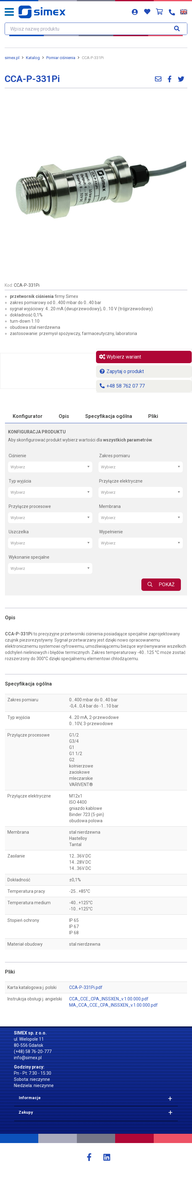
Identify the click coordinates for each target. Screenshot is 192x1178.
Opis (64, 416)
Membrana (110, 506)
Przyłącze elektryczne (121, 481)
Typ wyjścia (20, 481)
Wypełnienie (111, 532)
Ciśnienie (17, 456)
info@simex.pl (28, 1057)
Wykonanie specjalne (29, 557)
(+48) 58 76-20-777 (33, 1051)
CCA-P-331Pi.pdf (85, 987)
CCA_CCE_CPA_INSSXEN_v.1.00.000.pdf (108, 998)
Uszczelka (19, 532)
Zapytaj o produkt (121, 371)
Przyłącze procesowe (30, 506)
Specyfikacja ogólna (108, 416)
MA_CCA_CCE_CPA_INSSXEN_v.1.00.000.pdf (113, 1005)
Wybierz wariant (120, 357)
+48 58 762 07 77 (122, 386)
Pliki (153, 416)
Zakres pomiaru (114, 456)
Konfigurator (28, 416)
